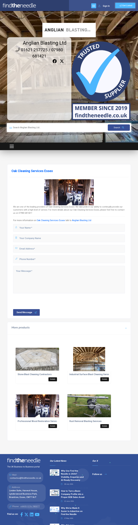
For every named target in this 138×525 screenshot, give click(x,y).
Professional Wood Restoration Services (38, 421)
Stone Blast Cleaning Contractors (35, 374)
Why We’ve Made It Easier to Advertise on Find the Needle (72, 511)
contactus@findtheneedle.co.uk (25, 478)
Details (52, 379)
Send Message (27, 312)
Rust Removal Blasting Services (85, 421)
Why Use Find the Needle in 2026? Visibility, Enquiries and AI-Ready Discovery (72, 475)
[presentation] (34, 301)
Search (119, 127)
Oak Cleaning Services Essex (51, 220)
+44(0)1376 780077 (30, 506)
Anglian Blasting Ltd (45, 43)
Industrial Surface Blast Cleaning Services (90, 374)
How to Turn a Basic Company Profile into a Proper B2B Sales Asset (72, 494)
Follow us (99, 474)
